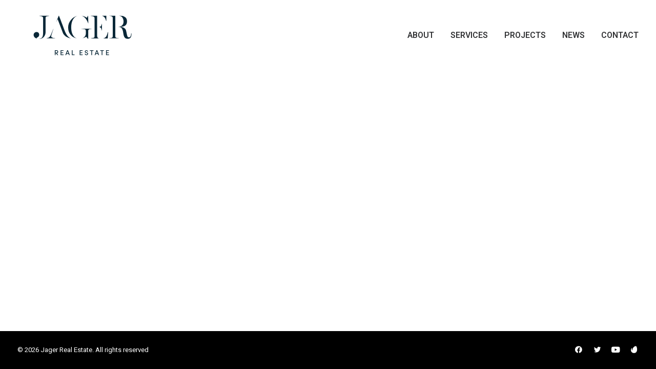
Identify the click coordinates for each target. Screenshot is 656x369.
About (420, 39)
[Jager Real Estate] (67, 38)
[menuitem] (424, 39)
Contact (620, 39)
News (573, 39)
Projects (525, 39)
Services (469, 39)
